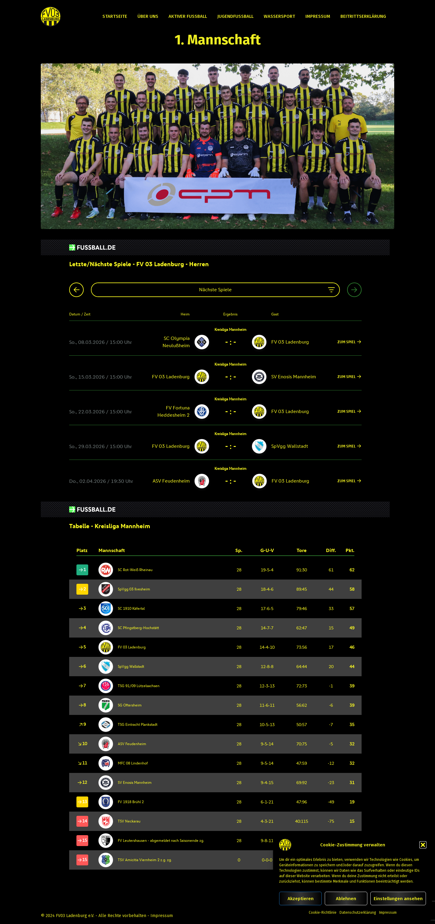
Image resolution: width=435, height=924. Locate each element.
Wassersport (279, 16)
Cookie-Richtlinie (323, 912)
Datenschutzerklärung (358, 912)
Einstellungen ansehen (398, 898)
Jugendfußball (235, 16)
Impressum (388, 912)
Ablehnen (346, 898)
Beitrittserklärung (363, 16)
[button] (423, 845)
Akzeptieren (301, 898)
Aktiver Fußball (188, 16)
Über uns (147, 16)
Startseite (114, 16)
